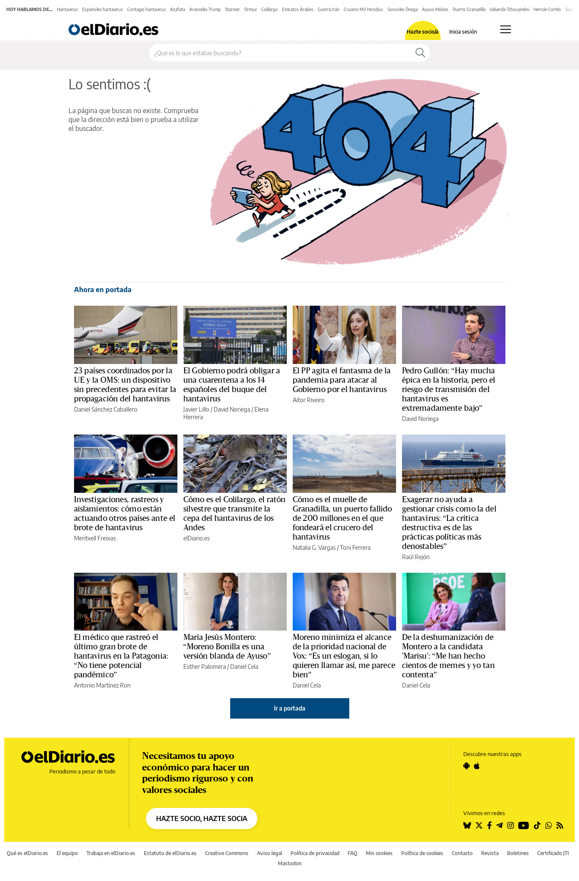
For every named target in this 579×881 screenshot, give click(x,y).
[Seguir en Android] (466, 766)
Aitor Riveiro (309, 400)
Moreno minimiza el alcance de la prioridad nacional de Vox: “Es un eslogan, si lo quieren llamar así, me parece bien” (344, 656)
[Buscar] (420, 53)
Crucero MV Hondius (363, 9)
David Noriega (232, 409)
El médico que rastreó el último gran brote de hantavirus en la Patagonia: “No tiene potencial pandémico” (121, 656)
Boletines (518, 853)
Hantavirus (67, 9)
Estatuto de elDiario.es (170, 853)
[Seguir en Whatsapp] (548, 825)
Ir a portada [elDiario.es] (289, 708)
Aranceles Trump (205, 9)
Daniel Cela (244, 666)
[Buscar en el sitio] (280, 53)
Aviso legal (269, 853)
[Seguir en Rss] (559, 825)
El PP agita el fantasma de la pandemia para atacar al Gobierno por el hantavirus (342, 380)
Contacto (462, 853)
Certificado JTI (553, 853)
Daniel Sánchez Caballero (105, 409)
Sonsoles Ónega (403, 9)
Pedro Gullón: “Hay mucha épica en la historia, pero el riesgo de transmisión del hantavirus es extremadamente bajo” (449, 389)
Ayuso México (435, 9)
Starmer (232, 9)
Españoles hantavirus (102, 9)
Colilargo (269, 9)
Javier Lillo (196, 409)
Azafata (177, 9)
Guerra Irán (328, 9)
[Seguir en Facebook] (489, 825)
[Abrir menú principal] (505, 29)
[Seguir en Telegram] (499, 825)
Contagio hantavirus (146, 9)
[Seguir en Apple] (477, 766)
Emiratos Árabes (298, 9)
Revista (490, 853)
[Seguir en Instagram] (510, 825)
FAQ (352, 853)
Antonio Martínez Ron (102, 685)
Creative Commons (226, 853)
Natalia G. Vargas (314, 547)
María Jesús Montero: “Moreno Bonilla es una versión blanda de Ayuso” (227, 646)
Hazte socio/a (423, 31)
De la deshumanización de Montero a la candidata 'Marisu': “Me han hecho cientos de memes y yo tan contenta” (448, 656)
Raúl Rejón (416, 556)
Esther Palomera (204, 666)
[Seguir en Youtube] (523, 825)
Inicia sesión (463, 31)
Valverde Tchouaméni (509, 9)
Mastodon (290, 863)
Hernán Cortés (547, 9)
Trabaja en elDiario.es (110, 853)
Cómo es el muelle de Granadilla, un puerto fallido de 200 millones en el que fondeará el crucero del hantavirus (342, 518)
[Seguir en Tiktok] (537, 825)
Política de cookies (422, 853)
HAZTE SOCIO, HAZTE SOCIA (201, 818)
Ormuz (250, 9)
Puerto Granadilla (469, 9)
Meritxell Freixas (95, 538)
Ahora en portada (102, 289)
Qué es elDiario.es (27, 853)
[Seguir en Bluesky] (467, 825)
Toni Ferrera (355, 547)
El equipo (67, 853)
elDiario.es (196, 538)
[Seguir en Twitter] (479, 825)
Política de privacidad (315, 853)
